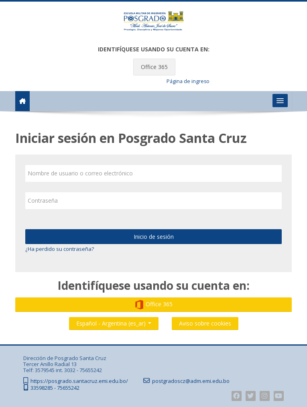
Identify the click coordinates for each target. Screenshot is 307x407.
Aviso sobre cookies (205, 323)
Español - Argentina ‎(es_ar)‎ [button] (113, 321)
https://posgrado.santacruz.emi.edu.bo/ (79, 381)
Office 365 (154, 67)
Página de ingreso (188, 81)
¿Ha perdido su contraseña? (59, 248)
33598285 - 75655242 (54, 388)
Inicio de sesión (154, 236)
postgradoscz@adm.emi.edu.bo (191, 381)
